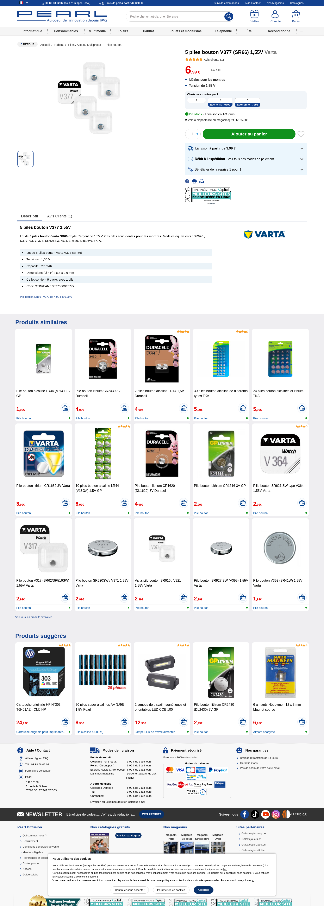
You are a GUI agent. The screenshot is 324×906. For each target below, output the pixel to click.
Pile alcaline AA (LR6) (90, 732)
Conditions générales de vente (41, 846)
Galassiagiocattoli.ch (254, 850)
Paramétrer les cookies (171, 890)
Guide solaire (30, 874)
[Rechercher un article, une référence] (180, 16)
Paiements (180, 757)
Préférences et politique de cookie (43, 857)
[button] (208, 120)
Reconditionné (279, 31)
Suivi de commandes (226, 3)
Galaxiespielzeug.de (254, 833)
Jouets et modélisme (185, 31)
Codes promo (31, 863)
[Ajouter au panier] (249, 134)
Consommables (66, 31)
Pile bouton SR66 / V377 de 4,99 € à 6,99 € (46, 296)
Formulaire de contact (38, 770)
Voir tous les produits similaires (33, 617)
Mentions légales (33, 852)
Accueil (45, 44)
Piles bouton (113, 44)
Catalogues (297, 3)
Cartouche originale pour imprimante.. (40, 732)
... (301, 31)
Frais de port (124, 3)
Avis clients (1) (59, 216)
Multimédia (97, 31)
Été (249, 31)
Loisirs (123, 31)
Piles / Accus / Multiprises (84, 44)
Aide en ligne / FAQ (36, 758)
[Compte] (275, 16)
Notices (27, 868)
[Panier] (296, 16)
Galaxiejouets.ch (251, 839)
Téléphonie (223, 31)
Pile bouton (23, 418)
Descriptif (29, 216)
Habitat (148, 31)
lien (225, 869)
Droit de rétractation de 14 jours (259, 757)
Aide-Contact (253, 3)
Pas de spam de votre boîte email (260, 768)
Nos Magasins (275, 3)
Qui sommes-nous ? (34, 835)
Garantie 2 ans (249, 763)
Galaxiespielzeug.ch (254, 844)
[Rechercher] (228, 16)
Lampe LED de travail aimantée (155, 732)
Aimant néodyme (264, 732)
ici (253, 880)
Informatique (32, 31)
